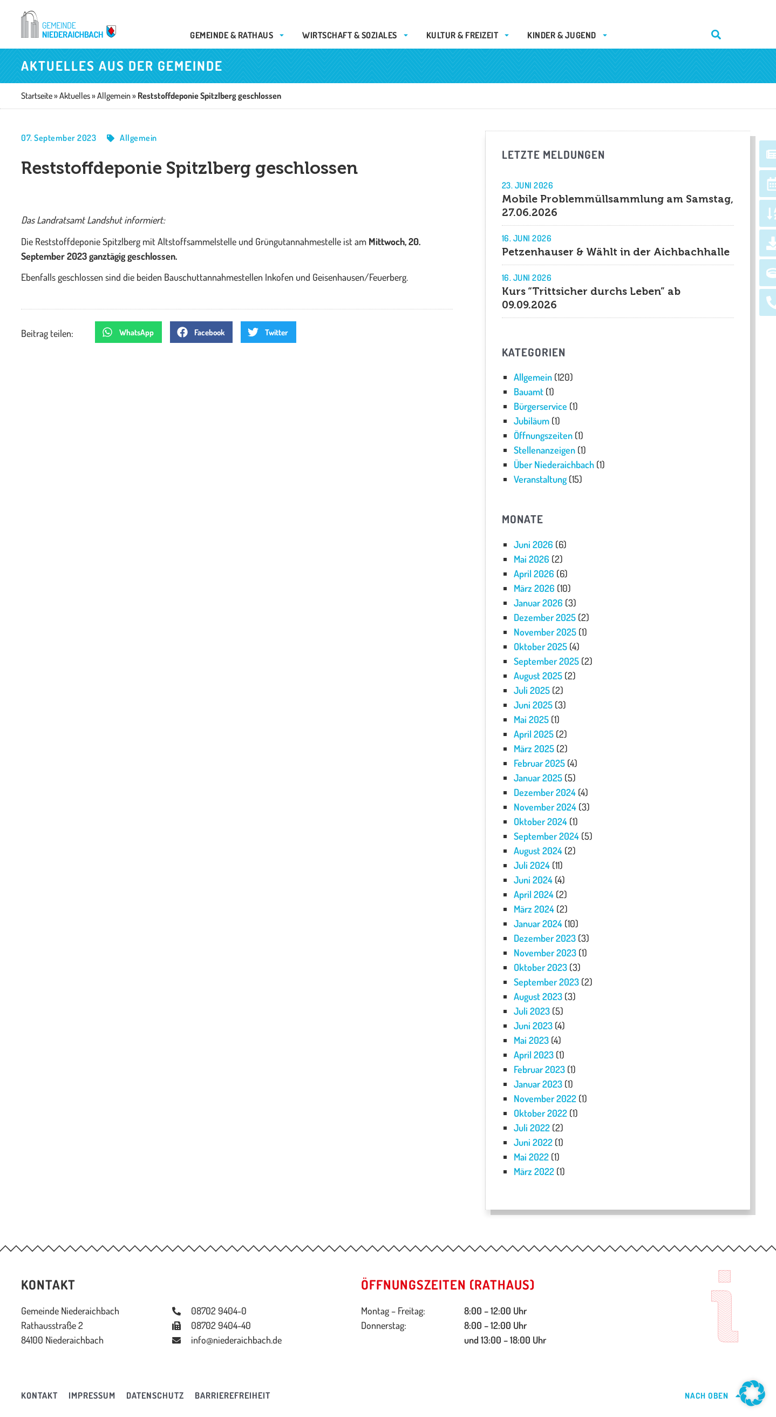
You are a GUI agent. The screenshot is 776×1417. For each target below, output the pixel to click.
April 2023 (534, 1055)
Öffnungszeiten (543, 435)
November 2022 (545, 1098)
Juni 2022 (533, 1142)
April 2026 (534, 573)
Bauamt (528, 391)
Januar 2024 (538, 923)
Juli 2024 (532, 865)
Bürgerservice (540, 406)
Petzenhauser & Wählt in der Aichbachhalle (616, 252)
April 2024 (534, 894)
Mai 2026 (531, 559)
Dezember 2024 (545, 792)
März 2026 (534, 588)
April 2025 (534, 734)
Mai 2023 (531, 1040)
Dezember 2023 (545, 938)
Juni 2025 (533, 705)
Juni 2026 (533, 544)
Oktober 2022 (540, 1113)
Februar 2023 (539, 1069)
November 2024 (545, 807)
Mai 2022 (531, 1157)
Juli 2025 (532, 690)
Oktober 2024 (540, 821)
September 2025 (546, 661)
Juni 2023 (533, 1025)
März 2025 (534, 748)
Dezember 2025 (545, 617)
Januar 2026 (538, 603)
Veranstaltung (540, 479)
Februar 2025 (539, 763)
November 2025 (545, 632)
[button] (128, 332)
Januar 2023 (538, 1084)
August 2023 (538, 996)
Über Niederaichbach (554, 464)
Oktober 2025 (540, 646)
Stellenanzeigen (544, 450)
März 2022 (534, 1171)
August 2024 (538, 850)
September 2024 (546, 836)
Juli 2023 (532, 1011)
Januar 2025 (538, 778)
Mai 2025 (531, 719)
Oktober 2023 (540, 967)
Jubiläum (531, 421)
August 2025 (538, 675)
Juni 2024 (533, 880)
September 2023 (546, 982)
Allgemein (138, 137)
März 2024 (534, 909)
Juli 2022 (532, 1127)
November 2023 (545, 953)
